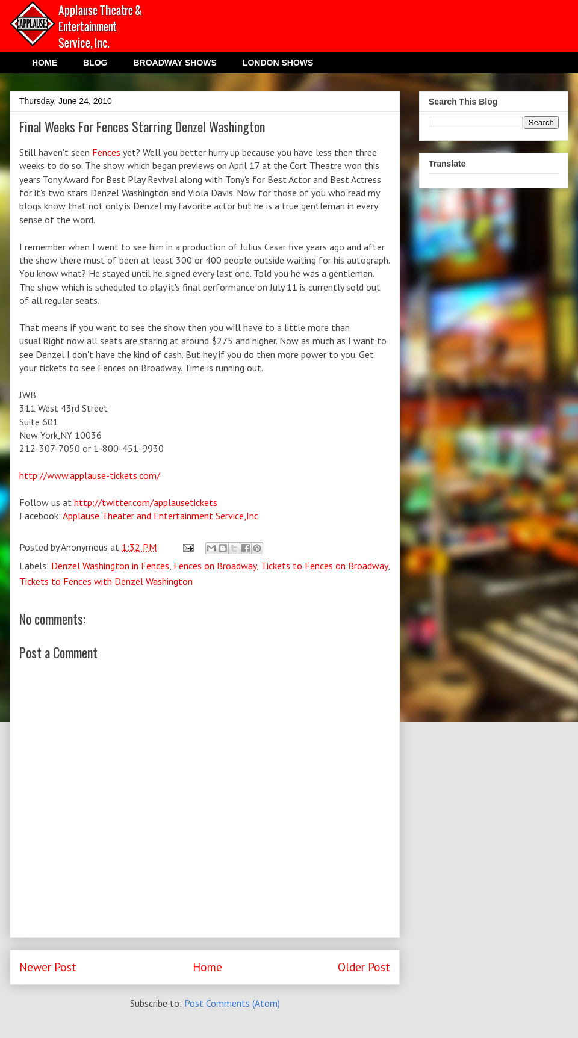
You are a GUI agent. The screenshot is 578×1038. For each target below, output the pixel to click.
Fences (105, 152)
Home (207, 966)
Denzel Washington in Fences (110, 566)
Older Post (364, 966)
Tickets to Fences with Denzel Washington (106, 581)
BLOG (95, 62)
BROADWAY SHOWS (174, 62)
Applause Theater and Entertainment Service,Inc (160, 516)
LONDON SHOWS (278, 62)
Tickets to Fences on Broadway (324, 566)
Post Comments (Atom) (232, 1003)
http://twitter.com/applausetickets (145, 502)
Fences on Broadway (214, 566)
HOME (44, 62)
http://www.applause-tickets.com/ (89, 475)
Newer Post (47, 966)
